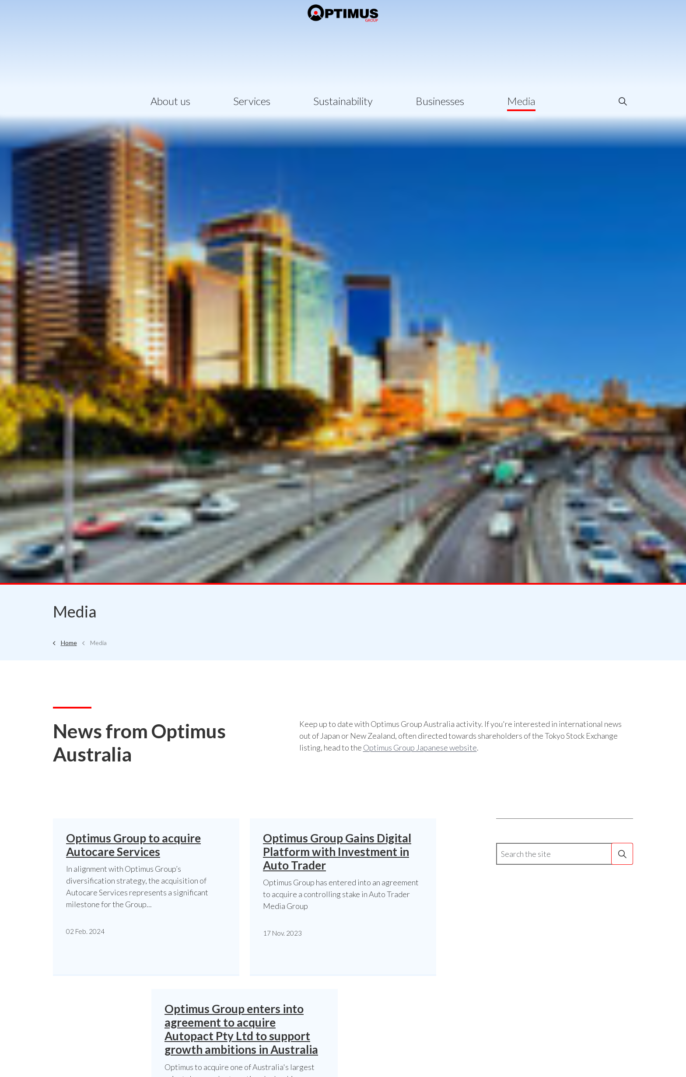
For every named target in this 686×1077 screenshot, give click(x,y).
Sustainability (343, 101)
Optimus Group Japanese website (420, 747)
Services (251, 101)
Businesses (440, 101)
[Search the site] (565, 854)
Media (521, 101)
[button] (622, 854)
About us (170, 101)
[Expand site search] (622, 101)
